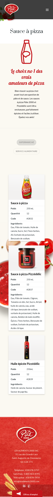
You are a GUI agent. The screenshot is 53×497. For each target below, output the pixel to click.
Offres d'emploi (27, 494)
